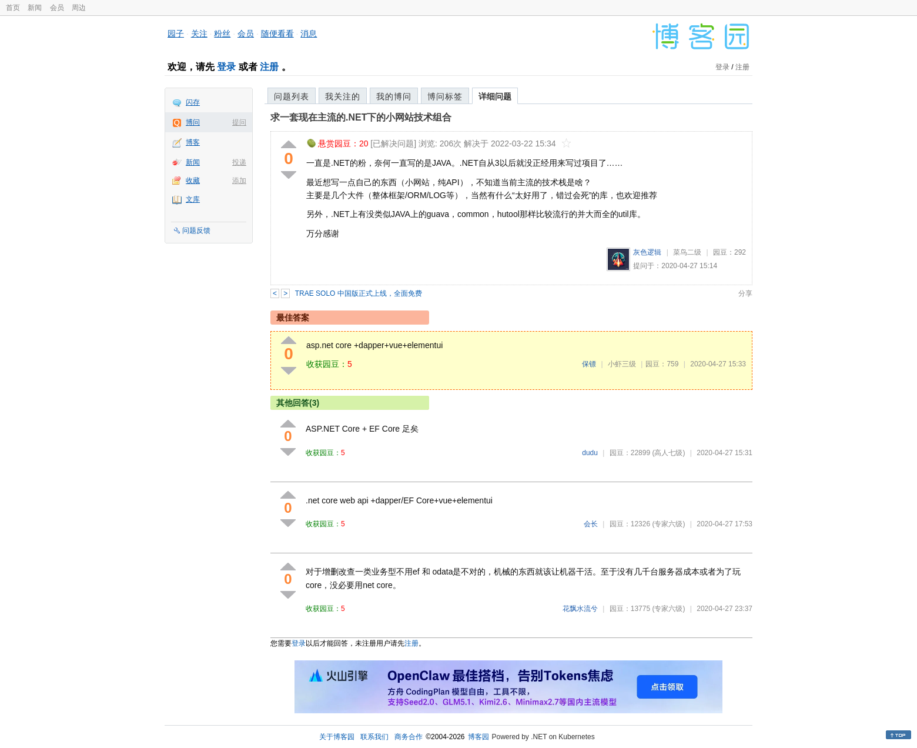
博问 (193, 122)
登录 (226, 67)
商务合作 (408, 737)
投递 (239, 162)
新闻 (35, 8)
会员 (57, 8)
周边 (79, 8)
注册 (269, 67)
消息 (308, 33)
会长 (591, 524)
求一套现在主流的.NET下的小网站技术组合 (360, 117)
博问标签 (445, 96)
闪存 (193, 102)
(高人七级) (668, 453)
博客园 (478, 737)
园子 (176, 33)
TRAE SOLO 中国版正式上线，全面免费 (358, 293)
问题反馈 (196, 230)
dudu (590, 453)
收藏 (193, 180)
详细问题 (494, 96)
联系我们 (374, 737)
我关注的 (342, 96)
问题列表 (291, 96)
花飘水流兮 (580, 609)
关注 (199, 33)
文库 (193, 199)
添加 (239, 180)
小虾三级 (622, 364)
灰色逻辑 (647, 252)
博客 (193, 142)
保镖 (589, 364)
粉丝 (222, 33)
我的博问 (393, 96)
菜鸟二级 (687, 252)
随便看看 (277, 33)
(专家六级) (668, 524)
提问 (239, 122)
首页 (13, 8)
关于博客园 (336, 737)
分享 (745, 293)
